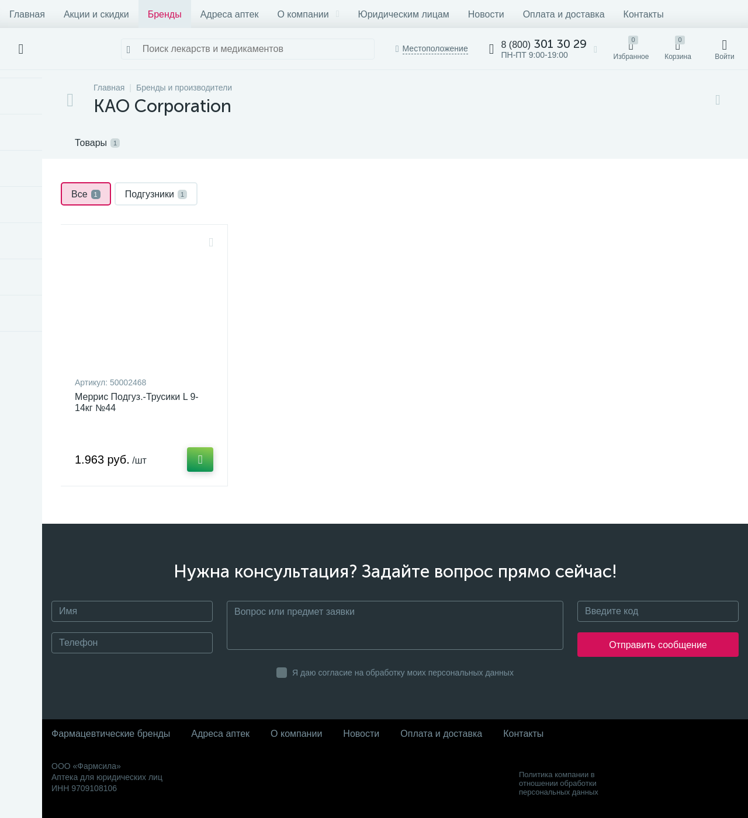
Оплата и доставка (564, 14)
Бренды (165, 14)
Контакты (644, 14)
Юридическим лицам (403, 14)
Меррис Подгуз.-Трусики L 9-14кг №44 (137, 402)
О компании (308, 14)
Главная (27, 14)
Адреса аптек (229, 14)
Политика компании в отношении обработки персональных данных (558, 783)
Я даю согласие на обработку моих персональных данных (403, 672)
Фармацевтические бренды (110, 734)
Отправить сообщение (658, 645)
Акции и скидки (96, 14)
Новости (486, 14)
